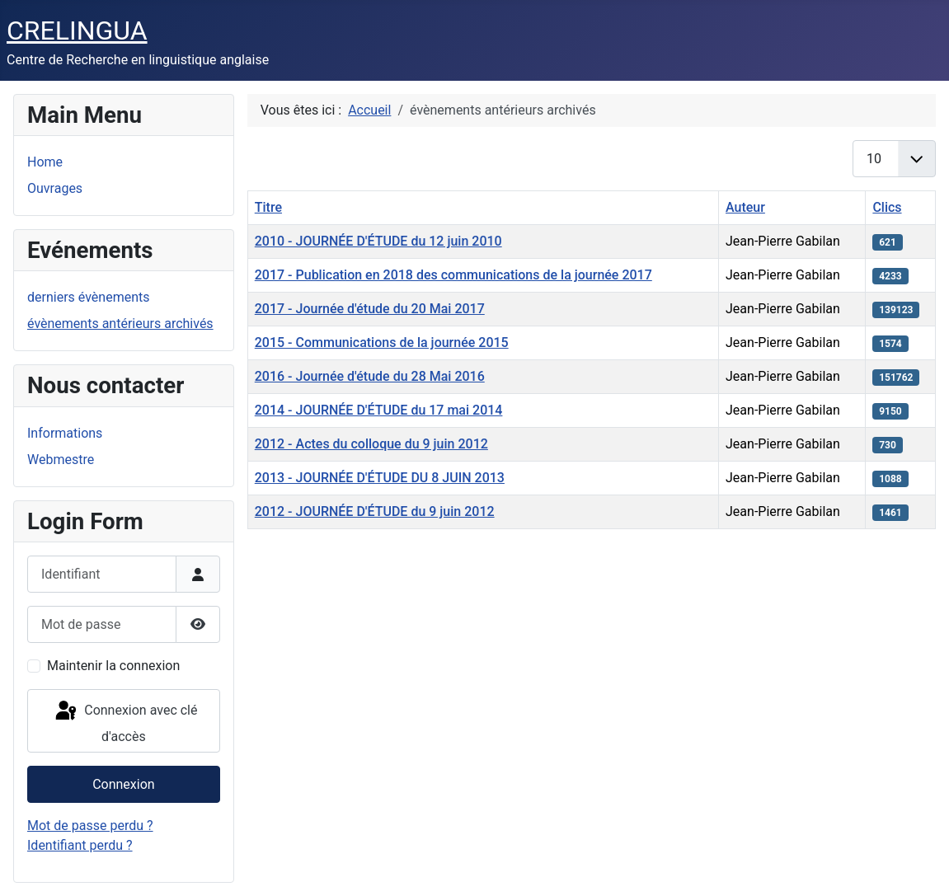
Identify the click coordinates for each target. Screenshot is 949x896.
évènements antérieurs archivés (120, 323)
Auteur (745, 207)
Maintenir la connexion (113, 665)
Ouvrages (54, 188)
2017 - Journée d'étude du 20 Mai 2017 (370, 309)
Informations (64, 433)
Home (45, 162)
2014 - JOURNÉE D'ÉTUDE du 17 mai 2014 (379, 410)
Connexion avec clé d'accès (125, 721)
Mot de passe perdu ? (90, 825)
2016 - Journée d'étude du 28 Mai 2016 (370, 376)
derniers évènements (88, 297)
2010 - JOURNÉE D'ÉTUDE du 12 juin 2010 (378, 241)
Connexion (123, 784)
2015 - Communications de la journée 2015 (382, 342)
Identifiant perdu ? (80, 845)
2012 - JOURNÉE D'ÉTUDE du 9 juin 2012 (375, 511)
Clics (886, 207)
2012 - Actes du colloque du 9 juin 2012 (371, 444)
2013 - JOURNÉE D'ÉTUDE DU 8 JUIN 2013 (380, 478)
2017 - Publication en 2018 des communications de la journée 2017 (453, 275)
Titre (268, 207)
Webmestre (60, 459)
